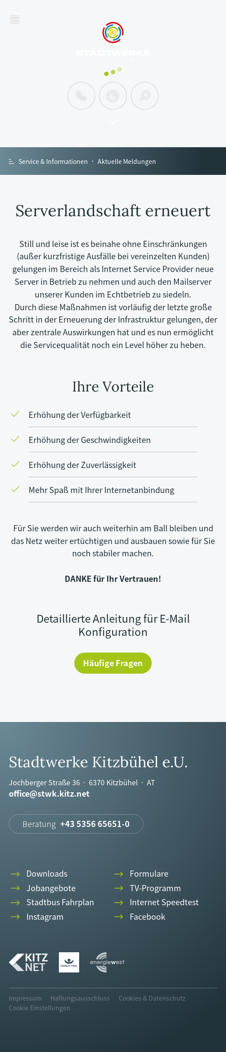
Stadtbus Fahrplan (51, 902)
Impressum (25, 998)
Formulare (140, 874)
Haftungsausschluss (80, 998)
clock (112, 95)
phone (81, 95)
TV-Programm (146, 888)
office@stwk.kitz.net (49, 794)
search (145, 95)
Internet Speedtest (155, 902)
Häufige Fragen (113, 663)
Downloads (38, 874)
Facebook (138, 917)
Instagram (36, 917)
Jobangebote (42, 888)
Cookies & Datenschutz (152, 998)
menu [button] (15, 20)
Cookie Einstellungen (39, 1007)
